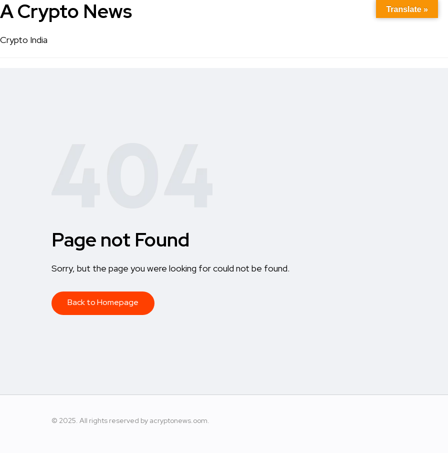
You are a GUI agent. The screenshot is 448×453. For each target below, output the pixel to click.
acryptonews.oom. (180, 420)
